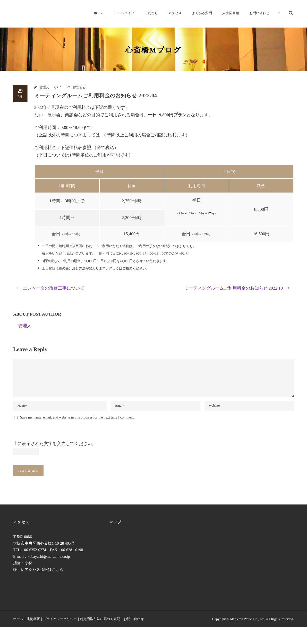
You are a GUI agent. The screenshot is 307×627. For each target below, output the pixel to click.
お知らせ (79, 87)
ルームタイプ (124, 13)
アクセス (175, 13)
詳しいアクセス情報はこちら (38, 570)
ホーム (99, 13)
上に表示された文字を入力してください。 (54, 443)
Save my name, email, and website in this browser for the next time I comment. (77, 417)
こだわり (151, 13)
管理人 (44, 87)
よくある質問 (202, 13)
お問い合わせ (259, 13)
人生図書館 (230, 13)
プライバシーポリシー (60, 619)
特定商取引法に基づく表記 (100, 619)
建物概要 (33, 619)
